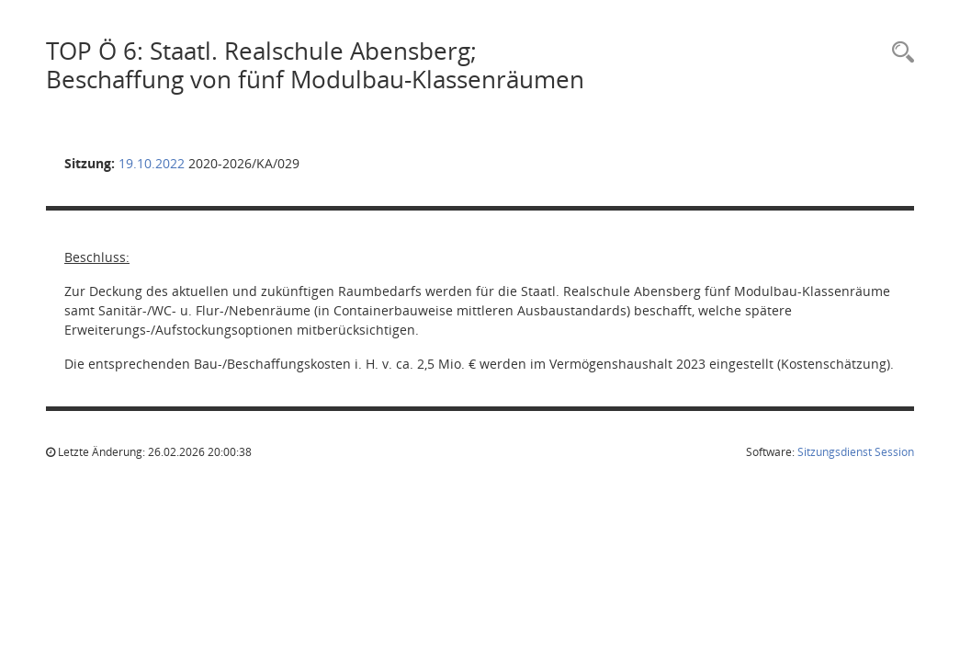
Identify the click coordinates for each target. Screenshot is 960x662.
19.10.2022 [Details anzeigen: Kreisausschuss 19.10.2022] (152, 163)
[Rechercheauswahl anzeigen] (898, 53)
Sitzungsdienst (855, 452)
